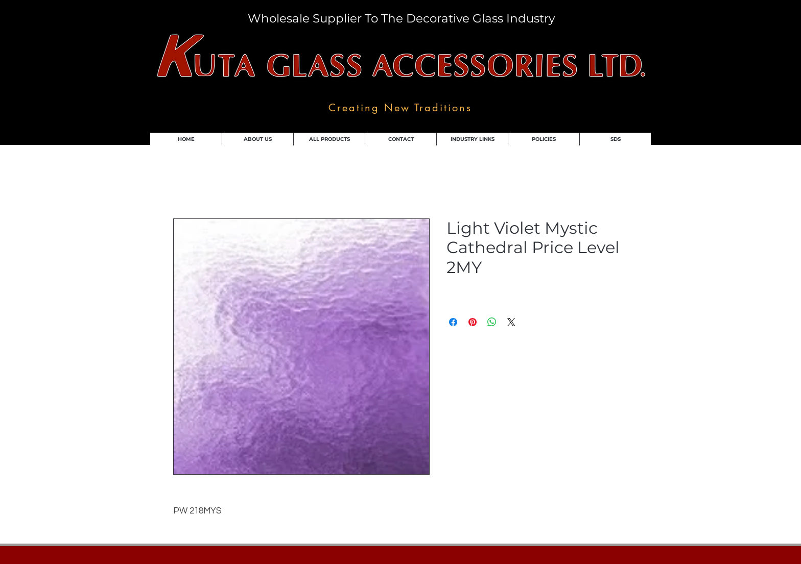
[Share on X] (511, 322)
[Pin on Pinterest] (472, 322)
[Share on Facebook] (453, 322)
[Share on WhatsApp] (492, 322)
